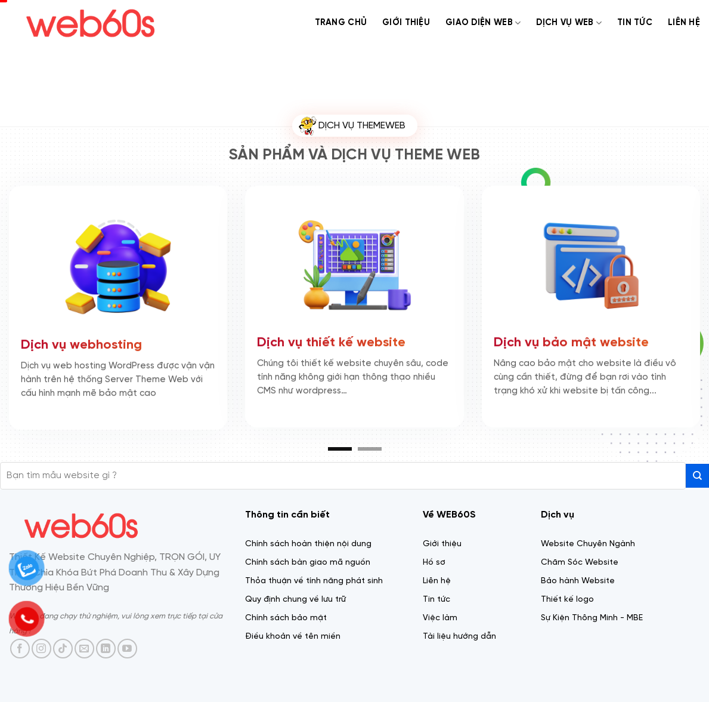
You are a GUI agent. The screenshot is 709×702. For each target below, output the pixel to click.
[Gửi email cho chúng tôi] (84, 648)
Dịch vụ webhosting (81, 343)
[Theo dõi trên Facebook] (20, 648)
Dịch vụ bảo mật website (571, 341)
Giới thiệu (406, 22)
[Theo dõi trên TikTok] (63, 648)
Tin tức (634, 22)
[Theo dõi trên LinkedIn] (106, 648)
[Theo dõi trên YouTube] (127, 648)
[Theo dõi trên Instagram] (41, 648)
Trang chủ (341, 22)
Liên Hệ (684, 22)
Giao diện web (483, 23)
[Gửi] (697, 475)
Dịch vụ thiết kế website (331, 341)
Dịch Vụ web (569, 23)
